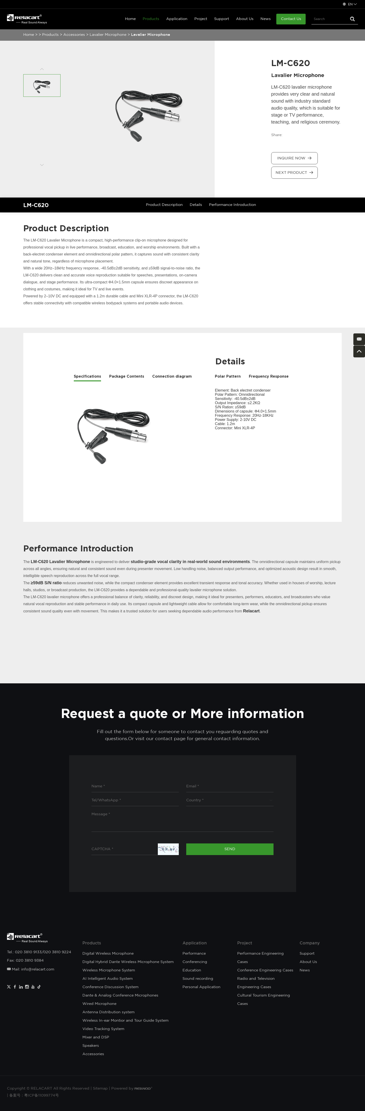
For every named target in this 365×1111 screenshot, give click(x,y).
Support (221, 19)
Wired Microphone (99, 1004)
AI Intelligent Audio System (107, 978)
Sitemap (100, 1088)
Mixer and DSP (95, 1037)
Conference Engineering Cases (265, 970)
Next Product (294, 173)
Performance (194, 953)
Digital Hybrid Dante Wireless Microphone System (128, 962)
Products (151, 19)
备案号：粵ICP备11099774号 (34, 1095)
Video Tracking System (103, 1029)
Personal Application (201, 987)
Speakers (90, 1045)
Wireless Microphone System (108, 970)
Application (176, 19)
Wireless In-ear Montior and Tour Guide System (125, 1020)
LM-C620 (36, 205)
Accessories (74, 35)
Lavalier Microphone (108, 35)
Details (196, 205)
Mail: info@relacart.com (30, 969)
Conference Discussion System (110, 987)
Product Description (164, 205)
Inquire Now (294, 158)
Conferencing (194, 962)
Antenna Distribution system (108, 1012)
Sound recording (197, 978)
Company (310, 943)
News (265, 19)
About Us (244, 19)
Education (191, 970)
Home (130, 19)
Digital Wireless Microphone (108, 953)
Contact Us (291, 19)
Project (200, 19)
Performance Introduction (232, 205)
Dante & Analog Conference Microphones (120, 995)
